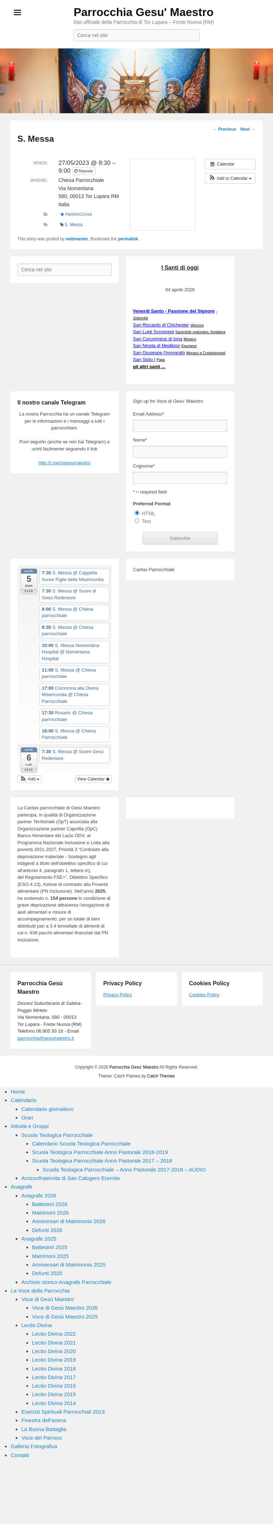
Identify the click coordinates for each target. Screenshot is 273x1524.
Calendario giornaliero (47, 1109)
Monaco (189, 339)
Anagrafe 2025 (38, 1239)
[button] (230, 178)
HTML (148, 513)
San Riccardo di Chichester (161, 325)
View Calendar (93, 779)
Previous (224, 129)
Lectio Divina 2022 (54, 1334)
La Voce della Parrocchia (40, 1291)
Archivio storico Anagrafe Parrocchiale (66, 1282)
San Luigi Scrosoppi (153, 331)
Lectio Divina (36, 1325)
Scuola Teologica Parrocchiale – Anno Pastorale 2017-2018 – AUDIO (124, 1170)
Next (247, 129)
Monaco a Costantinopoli (205, 353)
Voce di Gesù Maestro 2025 (65, 1317)
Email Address (148, 414)
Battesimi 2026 (49, 1204)
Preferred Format (151, 503)
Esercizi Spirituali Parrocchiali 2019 (63, 1412)
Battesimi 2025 (49, 1247)
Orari (27, 1118)
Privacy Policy (117, 994)
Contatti (20, 1455)
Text (146, 521)
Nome (140, 440)
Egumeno (189, 346)
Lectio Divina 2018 (54, 1369)
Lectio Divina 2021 (54, 1343)
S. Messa (71, 224)
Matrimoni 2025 (50, 1256)
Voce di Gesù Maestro (47, 1299)
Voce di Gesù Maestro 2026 (65, 1308)
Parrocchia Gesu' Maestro (144, 12)
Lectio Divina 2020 (54, 1351)
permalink (128, 238)
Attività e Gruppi (30, 1126)
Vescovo (197, 325)
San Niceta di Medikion (156, 345)
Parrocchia (76, 214)
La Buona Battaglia (43, 1429)
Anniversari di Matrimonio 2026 (69, 1221)
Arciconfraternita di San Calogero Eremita (70, 1178)
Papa (161, 360)
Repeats (84, 171)
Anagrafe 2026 (38, 1195)
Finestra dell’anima (43, 1420)
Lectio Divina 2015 (54, 1394)
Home (18, 1092)
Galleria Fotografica (34, 1446)
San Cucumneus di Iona (157, 338)
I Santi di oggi (180, 268)
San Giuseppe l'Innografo (159, 352)
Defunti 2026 (47, 1230)
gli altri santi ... (149, 366)
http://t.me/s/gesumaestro (64, 462)
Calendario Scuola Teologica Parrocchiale (81, 1144)
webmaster (77, 238)
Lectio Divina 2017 (54, 1377)
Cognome (144, 466)
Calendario (24, 1100)
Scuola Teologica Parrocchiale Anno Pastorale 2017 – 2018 (102, 1161)
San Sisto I (144, 359)
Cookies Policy (204, 994)
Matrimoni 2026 (50, 1213)
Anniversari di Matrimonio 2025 (69, 1265)
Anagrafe (21, 1187)
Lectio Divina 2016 (54, 1386)
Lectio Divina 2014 (54, 1403)
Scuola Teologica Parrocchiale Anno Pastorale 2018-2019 (100, 1152)
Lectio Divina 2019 (54, 1360)
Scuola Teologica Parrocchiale (57, 1135)
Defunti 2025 (47, 1273)
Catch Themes (161, 1076)
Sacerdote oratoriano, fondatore (200, 332)
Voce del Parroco (41, 1438)
